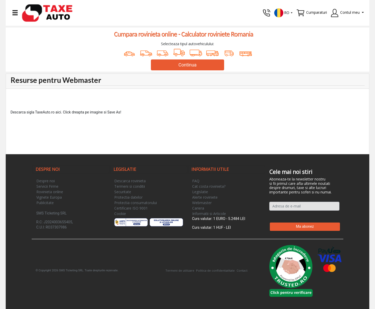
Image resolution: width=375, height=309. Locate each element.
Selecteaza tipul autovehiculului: (187, 43)
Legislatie (200, 191)
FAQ (195, 180)
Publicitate (45, 202)
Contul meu (350, 12)
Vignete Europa (49, 197)
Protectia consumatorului (135, 202)
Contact (242, 270)
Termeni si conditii (129, 186)
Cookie (120, 213)
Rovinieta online (49, 191)
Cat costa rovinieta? (208, 186)
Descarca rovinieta (130, 180)
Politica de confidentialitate (215, 270)
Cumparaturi (316, 12)
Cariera (198, 208)
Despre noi (45, 180)
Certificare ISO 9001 (131, 208)
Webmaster (202, 202)
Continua (187, 65)
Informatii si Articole (209, 213)
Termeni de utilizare (179, 270)
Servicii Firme (47, 186)
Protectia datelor (128, 197)
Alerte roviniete (205, 197)
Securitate (122, 191)
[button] (283, 12)
